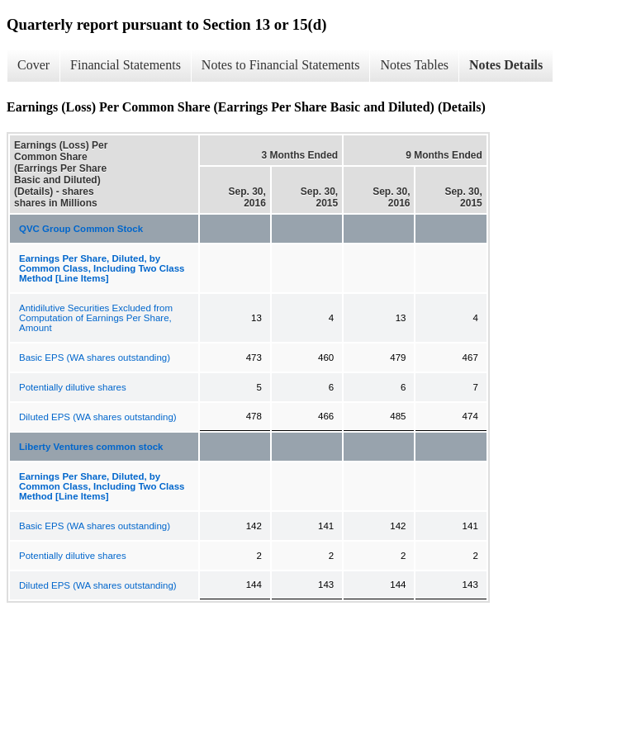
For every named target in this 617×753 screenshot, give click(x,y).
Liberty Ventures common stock (91, 447)
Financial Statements (125, 65)
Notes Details (506, 65)
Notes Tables (414, 65)
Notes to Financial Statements (281, 65)
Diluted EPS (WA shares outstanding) (98, 417)
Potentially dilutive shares (72, 387)
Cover (33, 65)
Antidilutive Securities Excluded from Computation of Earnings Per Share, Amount (96, 318)
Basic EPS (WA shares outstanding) (94, 357)
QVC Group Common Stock (81, 229)
